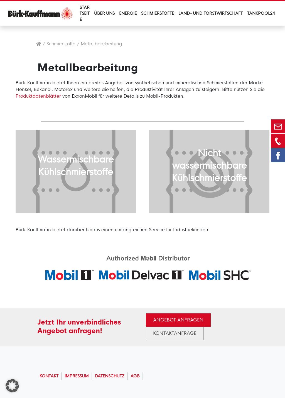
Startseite (85, 13)
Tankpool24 (261, 13)
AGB (135, 376)
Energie (128, 13)
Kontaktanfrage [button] (174, 333)
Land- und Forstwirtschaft (210, 13)
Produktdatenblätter (38, 96)
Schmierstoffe (157, 13)
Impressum (77, 376)
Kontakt (49, 376)
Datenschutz (109, 376)
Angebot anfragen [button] (178, 320)
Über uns (104, 13)
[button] (12, 386)
